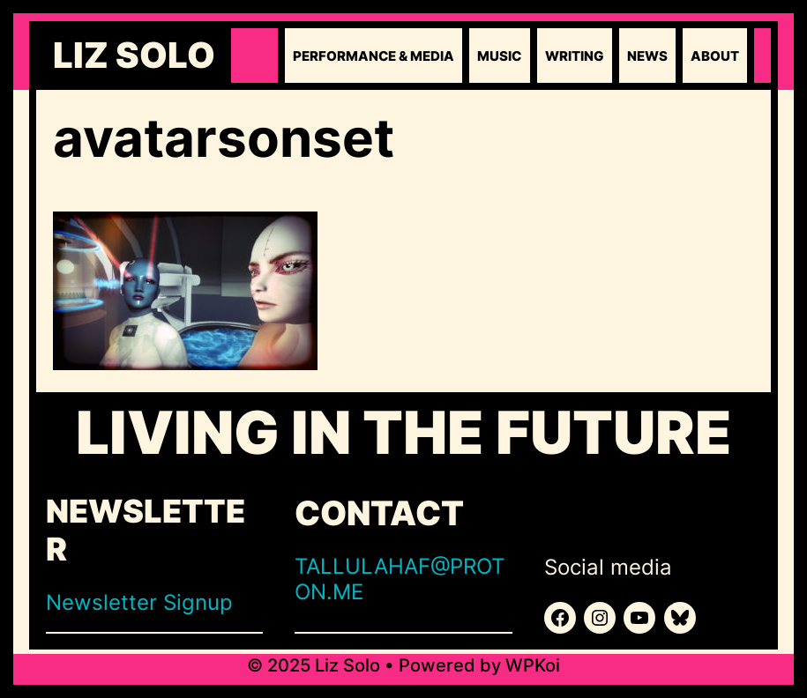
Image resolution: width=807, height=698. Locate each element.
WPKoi (532, 665)
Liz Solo (134, 55)
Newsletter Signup (139, 602)
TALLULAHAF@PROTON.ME (399, 579)
